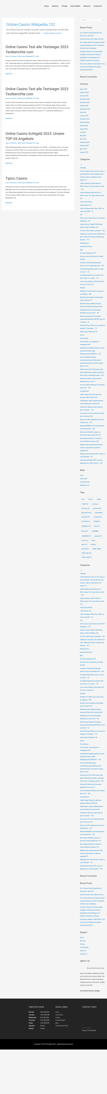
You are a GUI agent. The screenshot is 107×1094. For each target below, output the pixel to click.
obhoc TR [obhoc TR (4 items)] (84, 565)
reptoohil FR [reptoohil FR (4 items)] (85, 569)
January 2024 (84, 102)
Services (55, 6)
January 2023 (84, 122)
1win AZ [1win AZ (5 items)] (90, 520)
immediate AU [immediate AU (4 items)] (85, 538)
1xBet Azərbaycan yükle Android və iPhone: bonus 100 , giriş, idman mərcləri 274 (91, 201)
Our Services (59, 1056)
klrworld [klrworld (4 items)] (96, 547)
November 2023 (85, 108)
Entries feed (84, 499)
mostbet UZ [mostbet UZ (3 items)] (84, 561)
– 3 (81, 170)
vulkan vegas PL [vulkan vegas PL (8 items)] (86, 578)
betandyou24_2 (85, 252)
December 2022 (85, 125)
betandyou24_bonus (86, 255)
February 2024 (84, 98)
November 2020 (85, 148)
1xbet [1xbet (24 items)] (99, 520)
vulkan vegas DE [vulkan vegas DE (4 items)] (86, 574)
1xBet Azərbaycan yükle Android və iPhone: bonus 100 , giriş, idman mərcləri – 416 (91, 192)
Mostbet (82, 300)
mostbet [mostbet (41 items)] (95, 552)
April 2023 (83, 118)
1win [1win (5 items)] (82, 520)
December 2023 (85, 105)
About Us (86, 6)
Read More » (9, 73)
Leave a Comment (11, 56)
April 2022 (83, 145)
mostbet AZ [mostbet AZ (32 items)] (86, 557)
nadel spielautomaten (53, 33)
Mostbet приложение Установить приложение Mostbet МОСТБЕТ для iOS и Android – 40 (92, 331)
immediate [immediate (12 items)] (98, 533)
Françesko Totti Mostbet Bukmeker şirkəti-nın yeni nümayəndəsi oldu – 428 (91, 275)
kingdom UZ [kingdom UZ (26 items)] (86, 547)
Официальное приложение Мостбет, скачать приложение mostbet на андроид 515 (92, 468)
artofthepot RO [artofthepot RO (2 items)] (85, 529)
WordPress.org (85, 506)
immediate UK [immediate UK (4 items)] (85, 542)
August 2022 (84, 135)
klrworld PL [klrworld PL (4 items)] (84, 552)
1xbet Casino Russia (86, 208)
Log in (82, 496)
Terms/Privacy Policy (62, 1067)
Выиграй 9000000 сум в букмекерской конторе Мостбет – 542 (91, 446)
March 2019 (84, 155)
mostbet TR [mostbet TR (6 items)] (98, 557)
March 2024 (84, 95)
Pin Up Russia (84, 350)
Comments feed (85, 503)
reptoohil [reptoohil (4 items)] (93, 565)
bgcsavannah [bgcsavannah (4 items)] (97, 529)
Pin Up (82, 347)
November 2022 (85, 128)
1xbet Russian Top (86, 211)
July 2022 (83, 138)
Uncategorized (84, 406)
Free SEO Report (60, 1062)
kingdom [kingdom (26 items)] (97, 542)
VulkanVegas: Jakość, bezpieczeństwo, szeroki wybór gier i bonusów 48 (92, 418)
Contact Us (98, 6)
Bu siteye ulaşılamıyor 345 (88, 262)
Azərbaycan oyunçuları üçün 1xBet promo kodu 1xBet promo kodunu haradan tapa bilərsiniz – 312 (91, 246)
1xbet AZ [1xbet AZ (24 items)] (85, 525)
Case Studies (75, 6)
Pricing (64, 6)
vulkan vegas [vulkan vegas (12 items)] (96, 570)
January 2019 (84, 158)
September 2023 (85, 115)
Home (46, 6)
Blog (81, 259)
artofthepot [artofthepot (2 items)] (95, 525)
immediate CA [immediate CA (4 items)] (97, 538)
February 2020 (84, 152)
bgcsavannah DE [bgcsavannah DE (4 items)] (86, 533)
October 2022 (84, 132)
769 (81, 221)
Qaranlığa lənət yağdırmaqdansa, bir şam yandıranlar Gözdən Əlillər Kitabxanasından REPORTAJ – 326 (91, 363)
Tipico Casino (17, 178)
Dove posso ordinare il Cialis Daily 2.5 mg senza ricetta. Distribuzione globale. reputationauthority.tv (92, 73)
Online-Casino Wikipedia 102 (28, 56)
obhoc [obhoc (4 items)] (93, 561)
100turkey (83, 174)
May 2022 (83, 142)
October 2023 (84, 112)
